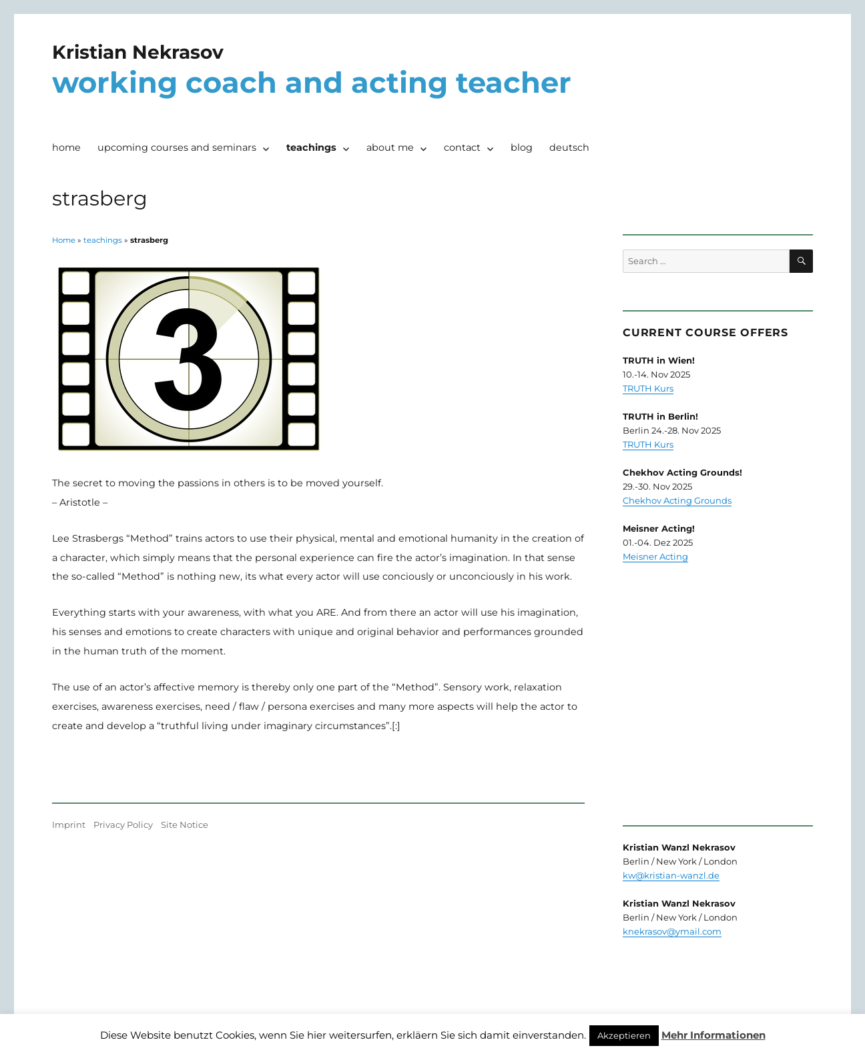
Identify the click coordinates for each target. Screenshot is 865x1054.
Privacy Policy (123, 824)
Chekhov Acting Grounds (677, 500)
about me (390, 147)
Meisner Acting (655, 556)
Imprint (68, 824)
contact (462, 147)
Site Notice (184, 824)
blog (522, 147)
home (66, 147)
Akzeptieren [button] (624, 1035)
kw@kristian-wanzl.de (671, 875)
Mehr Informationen (713, 1035)
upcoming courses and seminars (176, 147)
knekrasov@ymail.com (672, 931)
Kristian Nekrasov (138, 52)
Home (63, 240)
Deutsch (569, 147)
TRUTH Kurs (648, 388)
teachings (311, 147)
